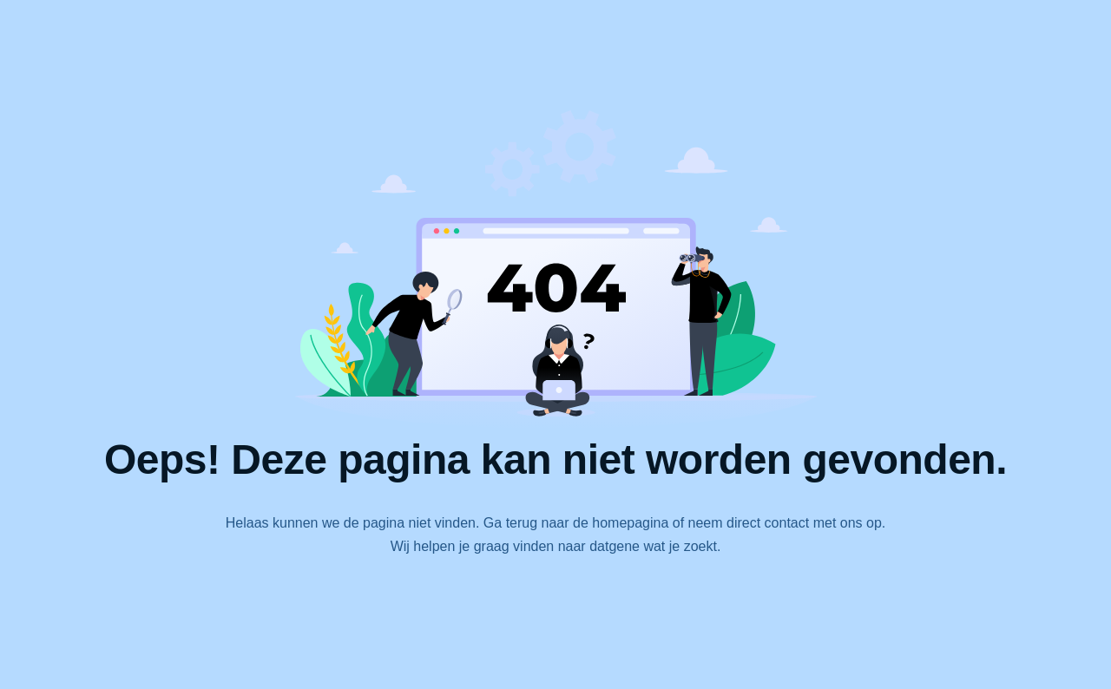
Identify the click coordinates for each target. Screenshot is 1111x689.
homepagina (630, 522)
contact (787, 522)
